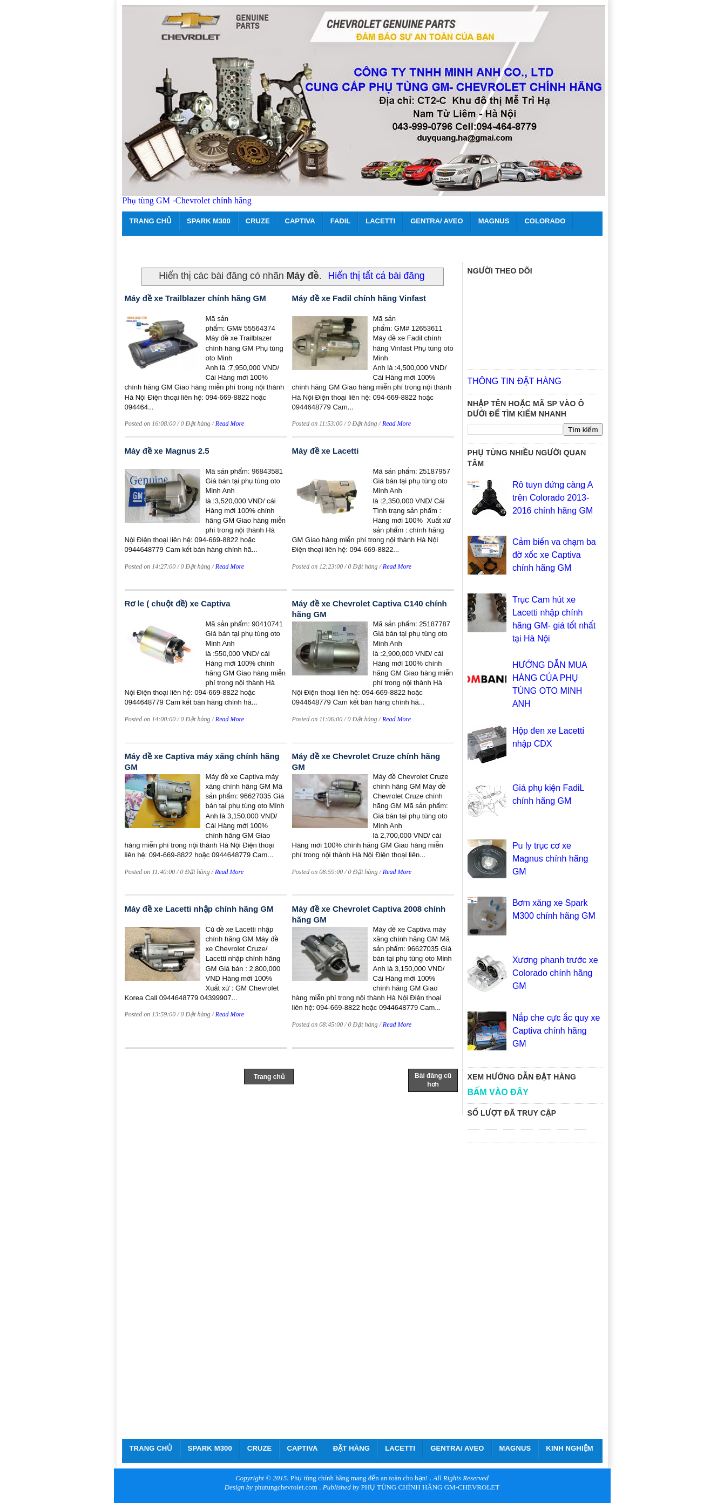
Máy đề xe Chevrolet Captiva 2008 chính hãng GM (369, 914)
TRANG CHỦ (151, 221)
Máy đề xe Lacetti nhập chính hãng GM (199, 908)
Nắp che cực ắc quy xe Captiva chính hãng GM (556, 1030)
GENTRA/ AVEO (436, 221)
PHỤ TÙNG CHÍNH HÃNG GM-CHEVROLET (430, 1487)
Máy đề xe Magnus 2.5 (167, 450)
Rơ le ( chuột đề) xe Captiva (178, 603)
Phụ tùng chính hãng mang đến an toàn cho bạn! (359, 1478)
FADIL (340, 221)
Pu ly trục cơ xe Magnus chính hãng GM (550, 858)
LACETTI (380, 221)
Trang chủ (269, 1077)
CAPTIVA (300, 221)
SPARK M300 (209, 221)
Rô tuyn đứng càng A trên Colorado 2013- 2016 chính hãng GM (552, 497)
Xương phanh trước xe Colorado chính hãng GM (555, 972)
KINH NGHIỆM (569, 1448)
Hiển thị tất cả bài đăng (376, 275)
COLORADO (544, 221)
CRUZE (258, 221)
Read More (229, 423)
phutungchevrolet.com (285, 1487)
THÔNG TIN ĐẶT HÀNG (515, 381)
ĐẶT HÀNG (351, 1448)
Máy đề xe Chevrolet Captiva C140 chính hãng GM (369, 609)
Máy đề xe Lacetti (325, 450)
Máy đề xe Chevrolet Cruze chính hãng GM (366, 761)
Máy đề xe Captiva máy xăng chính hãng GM (202, 761)
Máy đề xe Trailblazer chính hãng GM (195, 298)
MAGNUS (494, 221)
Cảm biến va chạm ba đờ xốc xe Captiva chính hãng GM (554, 554)
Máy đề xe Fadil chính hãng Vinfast (359, 298)
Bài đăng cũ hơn (433, 1080)
